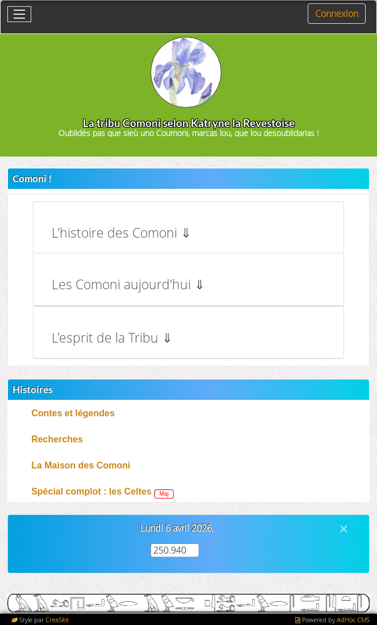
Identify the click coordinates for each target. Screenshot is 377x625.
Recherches (57, 439)
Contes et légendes (73, 413)
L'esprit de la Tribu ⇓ (112, 338)
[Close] (343, 528)
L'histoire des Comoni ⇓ (121, 233)
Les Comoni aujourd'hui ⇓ (128, 284)
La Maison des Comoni (80, 465)
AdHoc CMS (353, 619)
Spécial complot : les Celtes (91, 491)
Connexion (336, 13)
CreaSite (57, 619)
